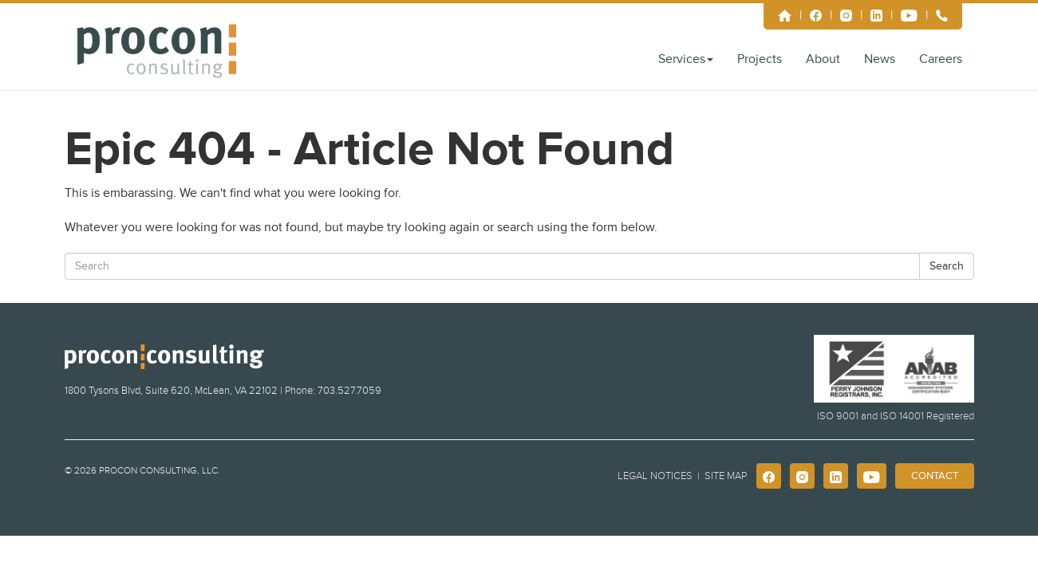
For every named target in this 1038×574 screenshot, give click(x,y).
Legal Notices (655, 476)
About (823, 59)
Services (685, 59)
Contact (934, 476)
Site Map (725, 476)
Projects (759, 59)
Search (946, 266)
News (879, 59)
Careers (940, 59)
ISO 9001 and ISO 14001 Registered (895, 416)
